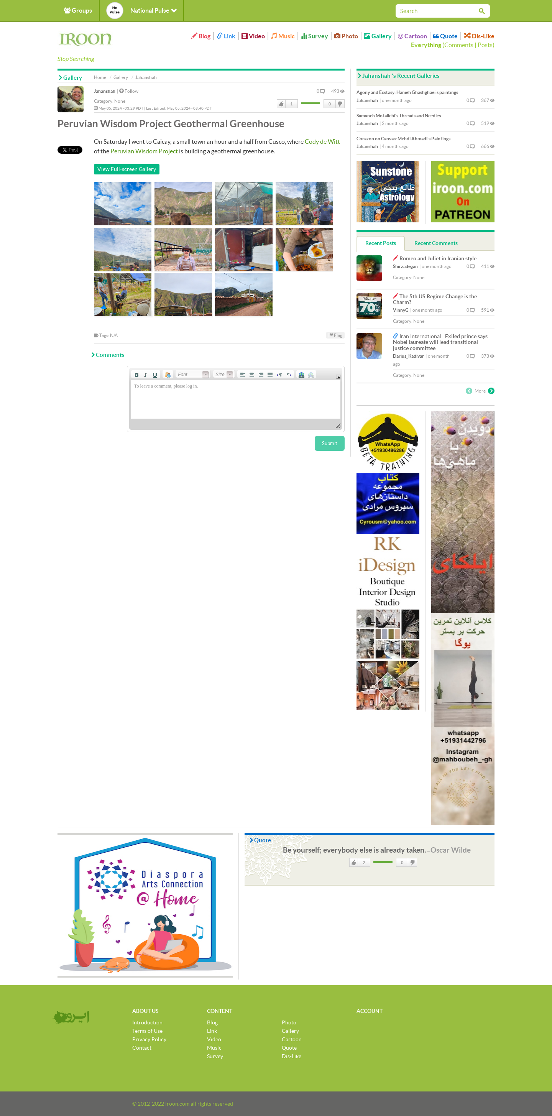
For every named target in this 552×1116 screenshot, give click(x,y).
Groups (78, 10)
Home (100, 77)
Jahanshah (104, 91)
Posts (485, 44)
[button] (136, 374)
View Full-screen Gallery (126, 169)
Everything (426, 44)
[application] (236, 399)
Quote (445, 36)
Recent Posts (380, 243)
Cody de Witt (322, 141)
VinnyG (401, 309)
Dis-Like (479, 36)
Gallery (378, 36)
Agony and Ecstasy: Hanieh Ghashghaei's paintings (407, 92)
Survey (314, 36)
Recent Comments (436, 243)
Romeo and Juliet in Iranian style (437, 258)
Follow (128, 91)
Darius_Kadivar (408, 355)
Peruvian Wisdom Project (144, 151)
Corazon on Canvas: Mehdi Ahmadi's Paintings (403, 138)
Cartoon (412, 36)
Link (226, 36)
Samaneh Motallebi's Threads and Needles (398, 115)
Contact (141, 1048)
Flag (335, 335)
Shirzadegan (405, 266)
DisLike (339, 104)
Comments (458, 44)
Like (281, 104)
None (119, 101)
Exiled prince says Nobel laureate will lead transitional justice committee (440, 342)
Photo (346, 36)
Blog (200, 36)
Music (283, 36)
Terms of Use (147, 1031)
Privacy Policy (149, 1039)
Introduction (147, 1022)
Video (253, 36)
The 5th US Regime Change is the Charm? (435, 299)
